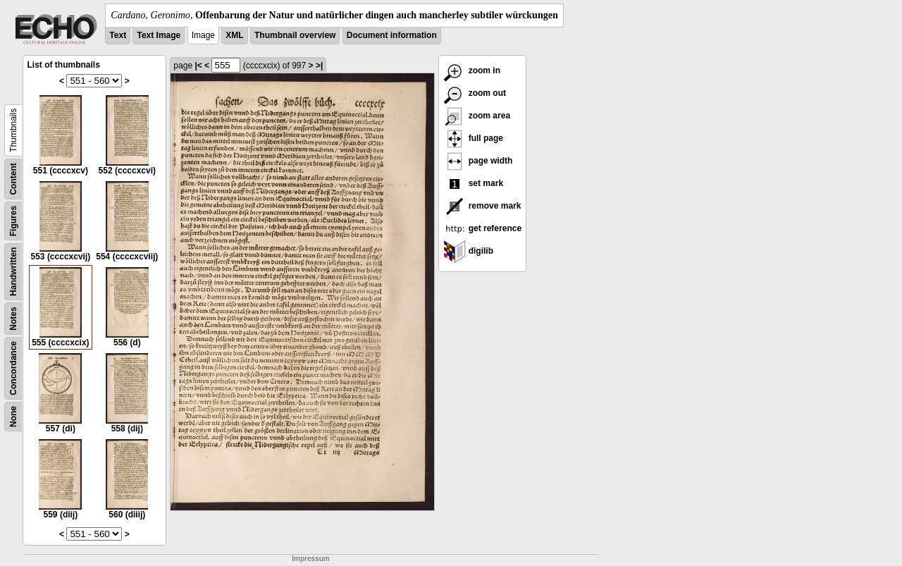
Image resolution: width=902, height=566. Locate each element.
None (13, 416)
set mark (473, 183)
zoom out (474, 93)
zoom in (471, 70)
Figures (13, 221)
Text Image (158, 35)
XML (234, 35)
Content (13, 179)
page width (477, 161)
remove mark (482, 206)
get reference (482, 228)
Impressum (310, 558)
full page (473, 138)
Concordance (13, 368)
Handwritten (13, 271)
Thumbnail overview (294, 35)
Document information (392, 35)
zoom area (476, 116)
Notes (13, 318)
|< (198, 65)
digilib (468, 251)
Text (117, 35)
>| (319, 65)
